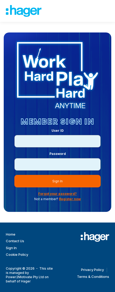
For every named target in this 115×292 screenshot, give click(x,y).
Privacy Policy (92, 270)
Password (57, 154)
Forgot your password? (57, 194)
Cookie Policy (17, 254)
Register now (70, 199)
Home (10, 234)
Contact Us (15, 241)
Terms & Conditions (93, 276)
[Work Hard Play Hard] (95, 237)
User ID (58, 131)
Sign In (57, 181)
